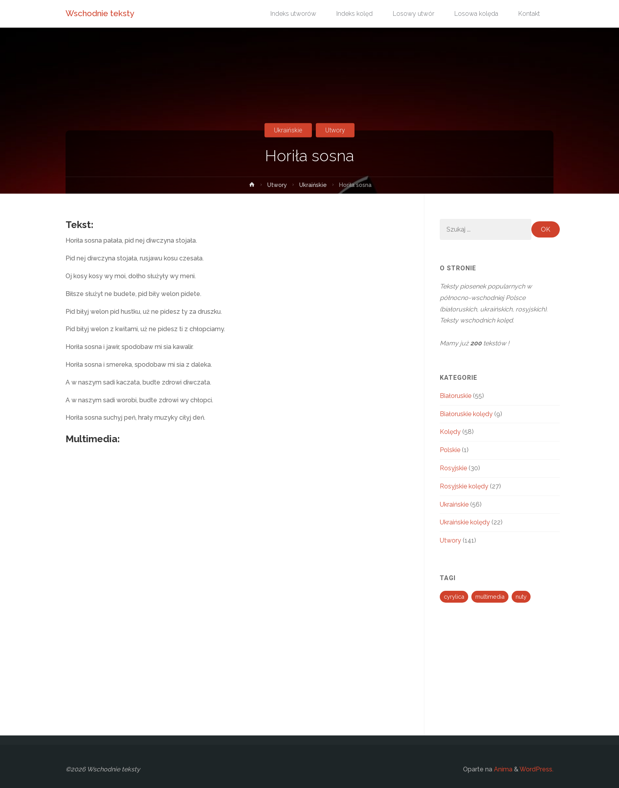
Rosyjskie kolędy (464, 486)
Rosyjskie (453, 468)
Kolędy (450, 431)
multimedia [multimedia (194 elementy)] (490, 596)
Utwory (335, 130)
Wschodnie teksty (100, 14)
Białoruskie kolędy (466, 414)
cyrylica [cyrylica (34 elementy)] (454, 596)
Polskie (450, 450)
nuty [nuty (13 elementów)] (521, 596)
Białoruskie (455, 396)
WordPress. (536, 769)
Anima (502, 769)
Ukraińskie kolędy (465, 522)
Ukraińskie (288, 130)
